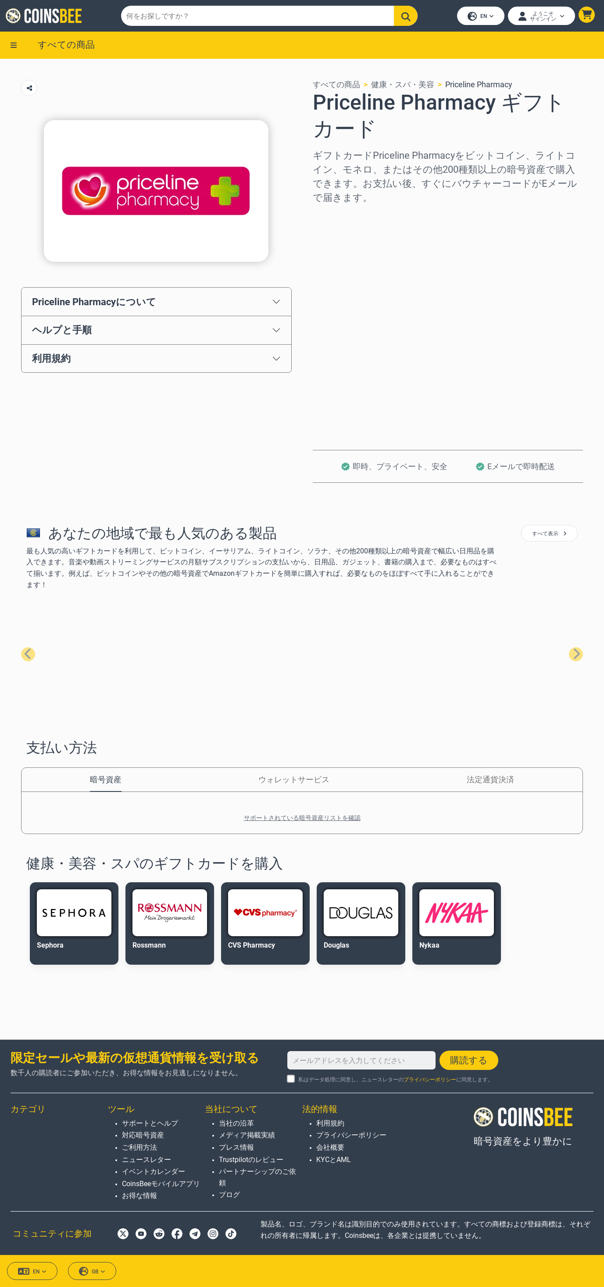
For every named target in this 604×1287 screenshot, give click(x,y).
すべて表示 (549, 536)
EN (479, 17)
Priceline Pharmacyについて (94, 304)
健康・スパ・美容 (402, 87)
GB (92, 1271)
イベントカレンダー (153, 1171)
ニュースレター (146, 1159)
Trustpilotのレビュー (251, 1159)
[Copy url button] (29, 90)
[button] (585, 16)
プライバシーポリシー (430, 1080)
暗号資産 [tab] (106, 781)
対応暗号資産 (143, 1135)
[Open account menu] (540, 17)
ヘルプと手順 (62, 332)
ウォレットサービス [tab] (293, 781)
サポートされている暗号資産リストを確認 (302, 820)
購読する (469, 1060)
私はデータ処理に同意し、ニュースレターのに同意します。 (395, 1080)
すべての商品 (66, 47)
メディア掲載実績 (247, 1135)
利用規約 (51, 361)
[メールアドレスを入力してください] (361, 1060)
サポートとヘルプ (150, 1123)
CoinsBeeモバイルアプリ (161, 1184)
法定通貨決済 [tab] (490, 781)
